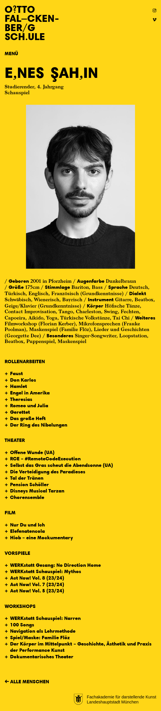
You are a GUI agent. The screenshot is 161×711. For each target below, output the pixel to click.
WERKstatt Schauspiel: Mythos (45, 571)
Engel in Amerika (30, 392)
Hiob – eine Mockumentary (41, 537)
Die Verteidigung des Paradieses (47, 471)
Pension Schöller (29, 484)
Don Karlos (23, 380)
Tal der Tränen (26, 478)
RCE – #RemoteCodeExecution (45, 458)
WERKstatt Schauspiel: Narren (45, 618)
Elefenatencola (27, 531)
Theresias (21, 399)
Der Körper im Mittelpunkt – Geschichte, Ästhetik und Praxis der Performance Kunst (81, 646)
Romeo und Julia (29, 405)
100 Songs (22, 624)
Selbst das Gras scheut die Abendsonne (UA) (61, 465)
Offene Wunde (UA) (32, 452)
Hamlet (18, 386)
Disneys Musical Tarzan (37, 490)
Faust (16, 373)
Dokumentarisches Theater (41, 656)
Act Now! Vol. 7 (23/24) (37, 584)
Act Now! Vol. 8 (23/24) (37, 578)
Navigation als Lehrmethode (42, 631)
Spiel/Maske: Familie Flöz (40, 637)
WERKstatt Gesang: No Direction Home (55, 565)
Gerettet (20, 412)
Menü (11, 53)
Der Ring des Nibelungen (38, 425)
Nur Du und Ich (27, 524)
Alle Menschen (29, 681)
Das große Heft (28, 418)
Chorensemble (27, 497)
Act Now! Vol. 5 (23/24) (37, 590)
